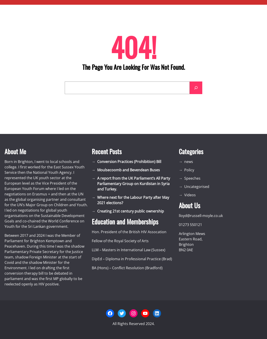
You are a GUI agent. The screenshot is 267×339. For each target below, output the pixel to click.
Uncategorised (196, 186)
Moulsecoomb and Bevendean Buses (128, 169)
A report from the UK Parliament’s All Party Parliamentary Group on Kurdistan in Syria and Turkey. (133, 184)
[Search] (196, 87)
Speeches (192, 178)
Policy (189, 169)
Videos (190, 194)
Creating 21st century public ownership (130, 211)
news (188, 161)
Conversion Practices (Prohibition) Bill (129, 161)
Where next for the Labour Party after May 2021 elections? (133, 200)
